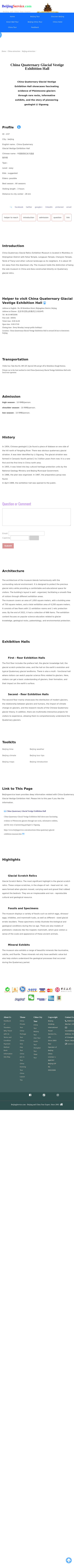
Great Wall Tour (12, 22)
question (57, 217)
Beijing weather (37, 749)
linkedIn (49, 207)
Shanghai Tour (37, 1049)
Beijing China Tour (35, 22)
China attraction (14, 51)
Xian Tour (37, 1038)
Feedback (35, 27)
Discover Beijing (57, 16)
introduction (28, 217)
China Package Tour (23, 1034)
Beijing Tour (35, 16)
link (68, 217)
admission (44, 217)
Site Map (7, 1057)
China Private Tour (22, 1024)
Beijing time (7, 749)
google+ (39, 207)
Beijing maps (8, 762)
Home (12, 16)
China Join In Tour (22, 1057)
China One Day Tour (22, 1045)
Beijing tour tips (37, 755)
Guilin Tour (36, 1043)
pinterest (59, 207)
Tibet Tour (35, 1056)
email (68, 207)
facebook (19, 207)
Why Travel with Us (8, 1032)
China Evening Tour (23, 1067)
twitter (29, 207)
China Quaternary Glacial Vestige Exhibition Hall (26, 811)
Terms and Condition (7, 1038)
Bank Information (8, 1052)
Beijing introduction (39, 762)
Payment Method (7, 1045)
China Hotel (57, 22)
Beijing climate (9, 755)
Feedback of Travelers (7, 1024)
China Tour (12, 27)
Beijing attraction (29, 51)
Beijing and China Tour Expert (16, 12)
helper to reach (11, 217)
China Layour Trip (22, 1076)
